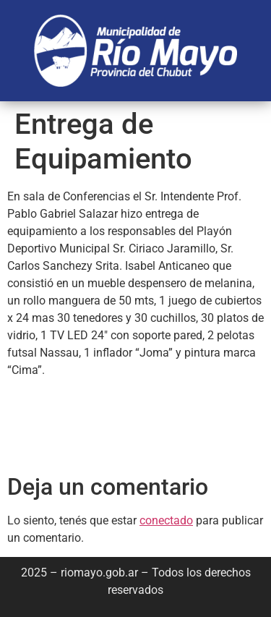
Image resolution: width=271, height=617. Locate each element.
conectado (166, 520)
